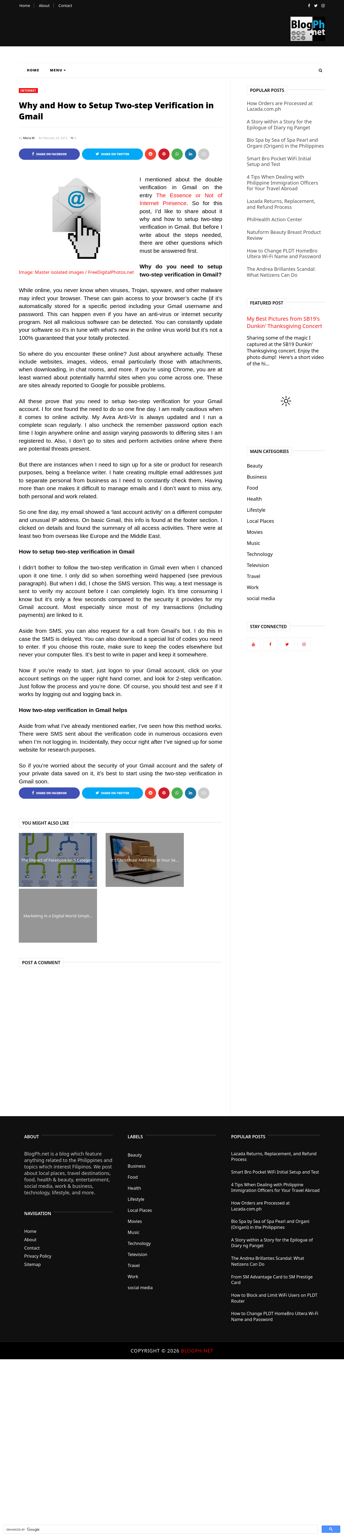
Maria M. (29, 138)
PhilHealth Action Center (274, 219)
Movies (255, 532)
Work (253, 587)
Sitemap (32, 1264)
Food (252, 488)
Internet (28, 90)
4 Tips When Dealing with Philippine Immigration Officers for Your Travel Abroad (282, 183)
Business (257, 476)
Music (253, 543)
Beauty (255, 465)
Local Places (260, 521)
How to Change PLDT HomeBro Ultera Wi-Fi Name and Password (284, 253)
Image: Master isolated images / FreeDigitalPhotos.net (76, 272)
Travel (253, 576)
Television (258, 565)
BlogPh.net (197, 1351)
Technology (260, 554)
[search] (160, 1529)
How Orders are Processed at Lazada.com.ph (280, 106)
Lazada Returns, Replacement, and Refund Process (281, 204)
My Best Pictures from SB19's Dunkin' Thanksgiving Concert (284, 322)
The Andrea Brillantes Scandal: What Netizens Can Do (281, 272)
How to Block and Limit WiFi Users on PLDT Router (274, 1298)
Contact (65, 5)
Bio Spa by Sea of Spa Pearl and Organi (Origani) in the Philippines (285, 143)
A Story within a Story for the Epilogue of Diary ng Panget (279, 124)
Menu (58, 70)
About (44, 5)
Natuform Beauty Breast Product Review (284, 235)
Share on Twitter (112, 154)
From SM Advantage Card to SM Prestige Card (272, 1280)
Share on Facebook (49, 154)
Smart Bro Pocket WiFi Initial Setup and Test (279, 161)
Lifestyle (256, 510)
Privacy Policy (37, 1256)
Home (24, 5)
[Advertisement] (161, 1440)
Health (254, 499)
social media (261, 598)
